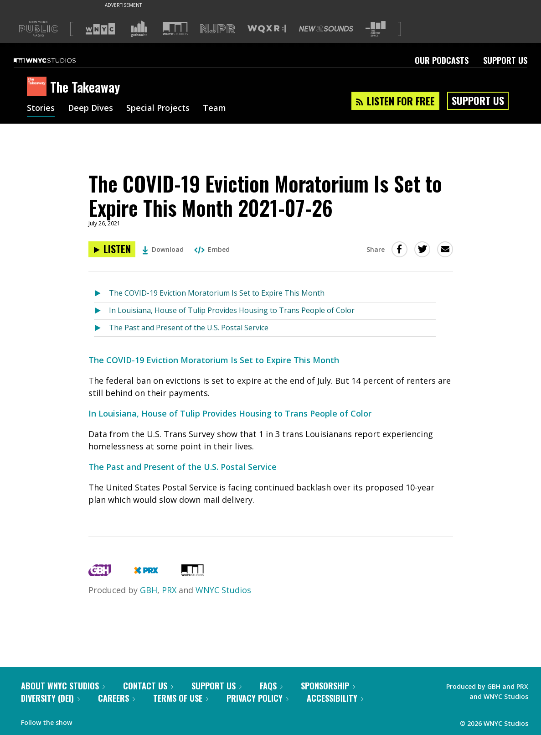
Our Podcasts (442, 60)
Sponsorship (328, 686)
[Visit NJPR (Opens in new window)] (217, 29)
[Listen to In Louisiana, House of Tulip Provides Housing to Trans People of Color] (101, 310)
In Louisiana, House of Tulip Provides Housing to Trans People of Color (232, 310)
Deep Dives (90, 108)
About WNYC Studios (63, 686)
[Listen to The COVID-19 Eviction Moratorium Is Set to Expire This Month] (101, 293)
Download (163, 249)
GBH (148, 589)
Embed (212, 249)
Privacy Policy (258, 698)
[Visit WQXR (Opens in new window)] (266, 29)
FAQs (271, 686)
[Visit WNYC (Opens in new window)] (100, 29)
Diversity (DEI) (50, 698)
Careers (116, 698)
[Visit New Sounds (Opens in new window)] (326, 29)
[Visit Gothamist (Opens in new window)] (139, 29)
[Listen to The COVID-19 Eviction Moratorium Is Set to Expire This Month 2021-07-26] (111, 249)
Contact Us (148, 686)
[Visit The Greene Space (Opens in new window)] (376, 29)
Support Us (505, 60)
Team (214, 108)
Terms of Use (180, 698)
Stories (41, 108)
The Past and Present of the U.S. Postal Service (188, 328)
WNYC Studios (223, 589)
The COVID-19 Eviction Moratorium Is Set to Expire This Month (217, 293)
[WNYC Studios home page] (56, 60)
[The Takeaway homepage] (38, 87)
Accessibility (335, 698)
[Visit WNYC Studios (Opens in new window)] (175, 28)
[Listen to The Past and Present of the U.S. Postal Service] (101, 328)
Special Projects (158, 108)
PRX (169, 589)
